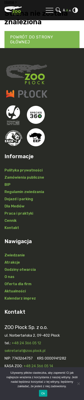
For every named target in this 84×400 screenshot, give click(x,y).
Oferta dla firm (17, 284)
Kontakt (11, 228)
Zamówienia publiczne (24, 177)
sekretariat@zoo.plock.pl (24, 351)
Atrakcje (12, 262)
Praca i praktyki (18, 213)
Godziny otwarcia (20, 269)
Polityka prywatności (23, 170)
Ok (43, 393)
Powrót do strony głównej (31, 39)
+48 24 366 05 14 (38, 366)
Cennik (10, 220)
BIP (7, 184)
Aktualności (15, 291)
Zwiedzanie (14, 255)
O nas (9, 277)
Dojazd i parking (18, 199)
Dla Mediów (14, 206)
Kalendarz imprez (20, 298)
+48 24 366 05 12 (26, 343)
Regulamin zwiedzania (24, 192)
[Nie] (78, 383)
